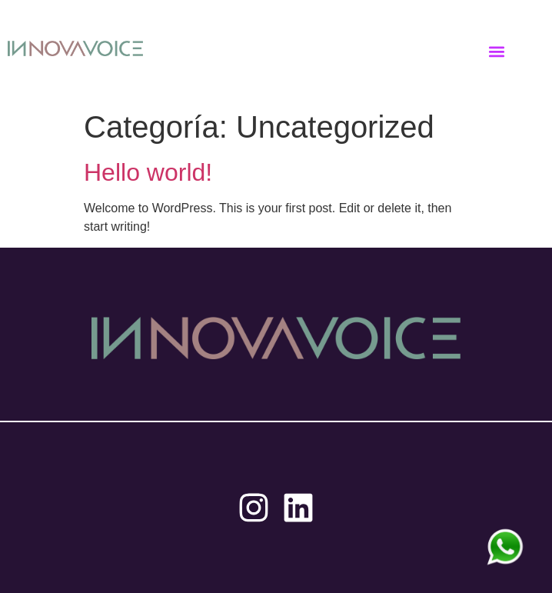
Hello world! (148, 172)
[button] (497, 51)
